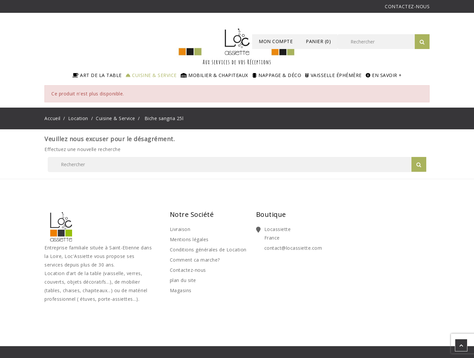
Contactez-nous (188, 270)
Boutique (271, 214)
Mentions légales (189, 239)
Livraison (180, 229)
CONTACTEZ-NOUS (407, 6)
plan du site (183, 280)
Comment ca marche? (195, 260)
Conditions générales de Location (208, 249)
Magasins (181, 290)
